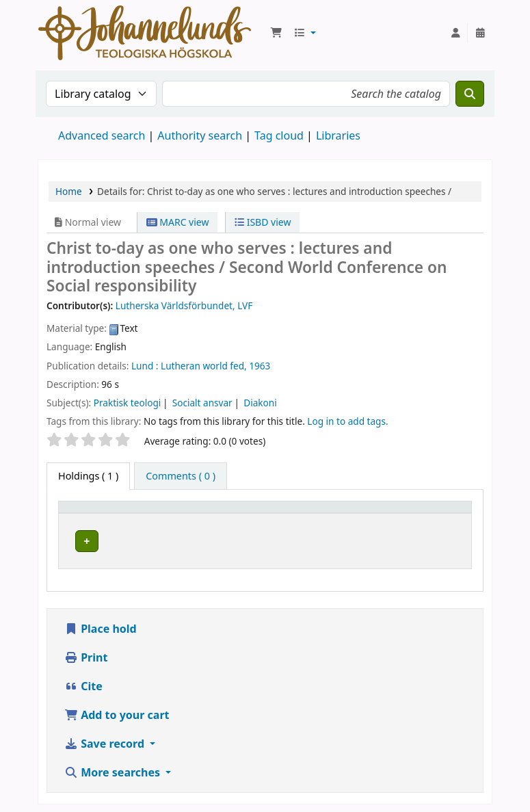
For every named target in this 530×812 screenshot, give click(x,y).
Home (68, 191)
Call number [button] (365, 520)
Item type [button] (88, 526)
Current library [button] (195, 526)
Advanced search (101, 135)
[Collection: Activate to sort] (302, 520)
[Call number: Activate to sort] (378, 520)
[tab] (180, 476)
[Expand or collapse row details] (443, 567)
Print (85, 684)
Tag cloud (279, 135)
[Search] (469, 94)
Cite (83, 712)
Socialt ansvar (202, 402)
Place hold (100, 655)
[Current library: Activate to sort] (208, 520)
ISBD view (263, 221)
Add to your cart (117, 741)
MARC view (177, 221)
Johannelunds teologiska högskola (205, 559)
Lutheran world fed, (204, 365)
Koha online (144, 32)
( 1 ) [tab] (88, 475)
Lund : (144, 365)
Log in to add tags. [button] (347, 421)
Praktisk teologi (127, 402)
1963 (259, 365)
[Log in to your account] (455, 33)
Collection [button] (294, 526)
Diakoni (259, 402)
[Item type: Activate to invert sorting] (106, 520)
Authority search (199, 135)
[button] (276, 33)
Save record (105, 770)
